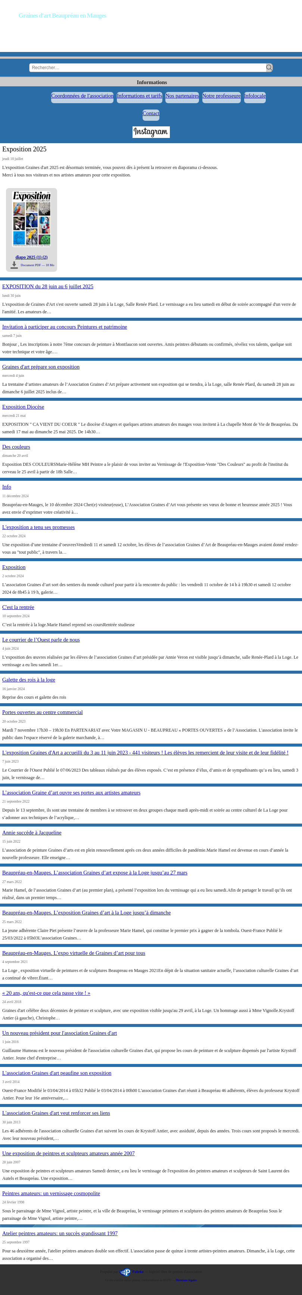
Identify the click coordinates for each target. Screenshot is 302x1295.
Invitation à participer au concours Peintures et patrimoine (64, 327)
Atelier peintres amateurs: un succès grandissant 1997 (60, 1233)
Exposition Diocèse (23, 407)
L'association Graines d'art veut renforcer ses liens (56, 1113)
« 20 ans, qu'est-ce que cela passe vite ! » (46, 993)
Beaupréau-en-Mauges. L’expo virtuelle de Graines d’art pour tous (73, 953)
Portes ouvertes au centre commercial (42, 712)
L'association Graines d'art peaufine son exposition (57, 1073)
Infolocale (255, 96)
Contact (151, 113)
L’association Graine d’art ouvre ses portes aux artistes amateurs (71, 793)
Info (6, 487)
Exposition (13, 567)
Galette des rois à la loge (28, 680)
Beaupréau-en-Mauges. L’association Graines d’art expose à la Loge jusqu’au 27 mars (94, 873)
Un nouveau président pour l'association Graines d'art (59, 1033)
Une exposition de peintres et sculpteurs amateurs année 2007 (68, 1153)
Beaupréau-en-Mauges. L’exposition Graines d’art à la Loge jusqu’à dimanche (86, 913)
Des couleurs (16, 447)
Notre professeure (221, 96)
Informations (152, 82)
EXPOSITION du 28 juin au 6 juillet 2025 (47, 286)
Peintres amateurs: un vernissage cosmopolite (51, 1193)
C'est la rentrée (18, 607)
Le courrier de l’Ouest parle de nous (41, 640)
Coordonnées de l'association (82, 96)
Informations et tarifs (139, 96)
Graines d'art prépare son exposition (41, 367)
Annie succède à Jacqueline (32, 833)
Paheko (137, 1272)
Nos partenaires (182, 96)
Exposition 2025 (24, 149)
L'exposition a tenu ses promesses (38, 527)
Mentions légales (186, 1280)
